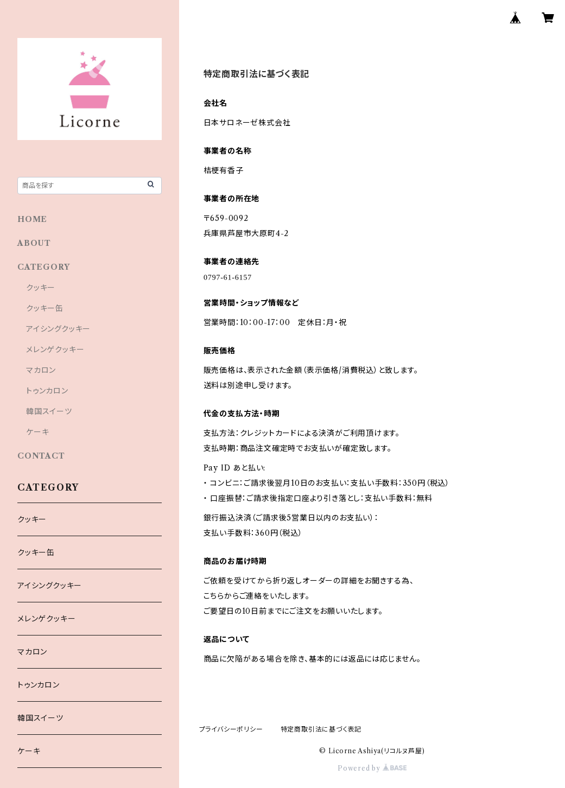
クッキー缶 (45, 308)
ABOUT (34, 243)
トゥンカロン (47, 391)
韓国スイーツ (49, 411)
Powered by (372, 768)
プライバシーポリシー (231, 729)
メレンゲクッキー (55, 349)
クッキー (40, 288)
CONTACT (41, 456)
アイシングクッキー (58, 329)
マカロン (41, 370)
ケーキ (37, 432)
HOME (32, 219)
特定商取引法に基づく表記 (321, 729)
